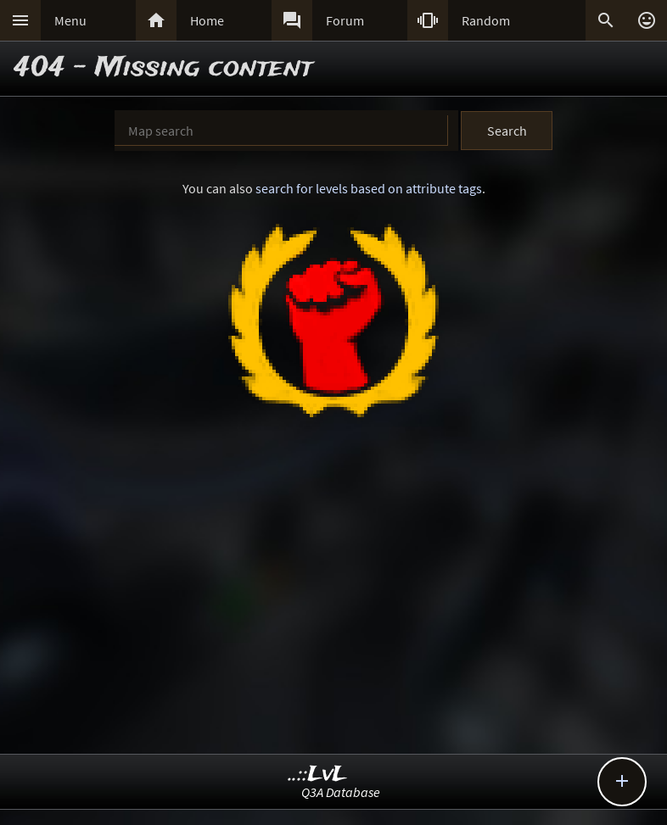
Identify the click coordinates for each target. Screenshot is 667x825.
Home (207, 20)
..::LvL (317, 774)
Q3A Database (340, 791)
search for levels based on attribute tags (368, 188)
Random (486, 20)
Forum (345, 20)
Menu (70, 20)
